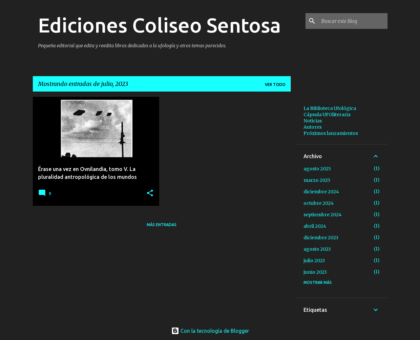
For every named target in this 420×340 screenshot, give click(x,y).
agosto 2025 (317, 169)
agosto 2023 (317, 249)
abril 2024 (315, 226)
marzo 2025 (317, 180)
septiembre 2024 (323, 215)
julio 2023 (314, 261)
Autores (313, 127)
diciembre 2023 (321, 238)
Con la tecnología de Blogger (210, 331)
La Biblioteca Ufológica (330, 108)
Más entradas (162, 225)
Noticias (313, 121)
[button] (150, 193)
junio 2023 (315, 272)
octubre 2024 (319, 203)
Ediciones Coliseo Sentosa (159, 24)
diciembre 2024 (321, 192)
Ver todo (275, 84)
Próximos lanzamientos (331, 133)
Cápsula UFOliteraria (327, 114)
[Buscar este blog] (353, 21)
